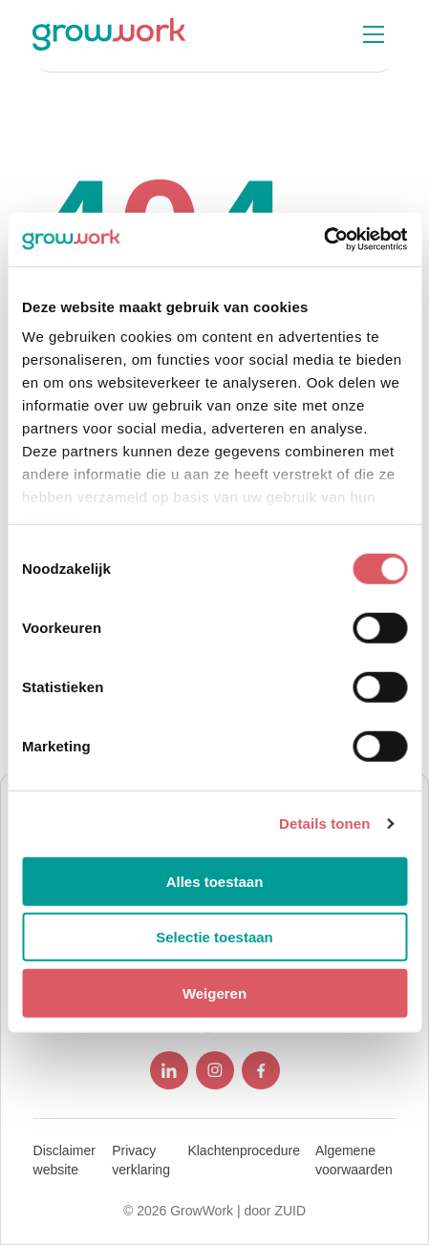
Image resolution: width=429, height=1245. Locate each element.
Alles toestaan (215, 881)
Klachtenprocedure (243, 1150)
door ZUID (275, 1210)
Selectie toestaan (214, 937)
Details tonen (324, 823)
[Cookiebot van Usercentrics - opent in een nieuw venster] (323, 239)
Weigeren (214, 992)
